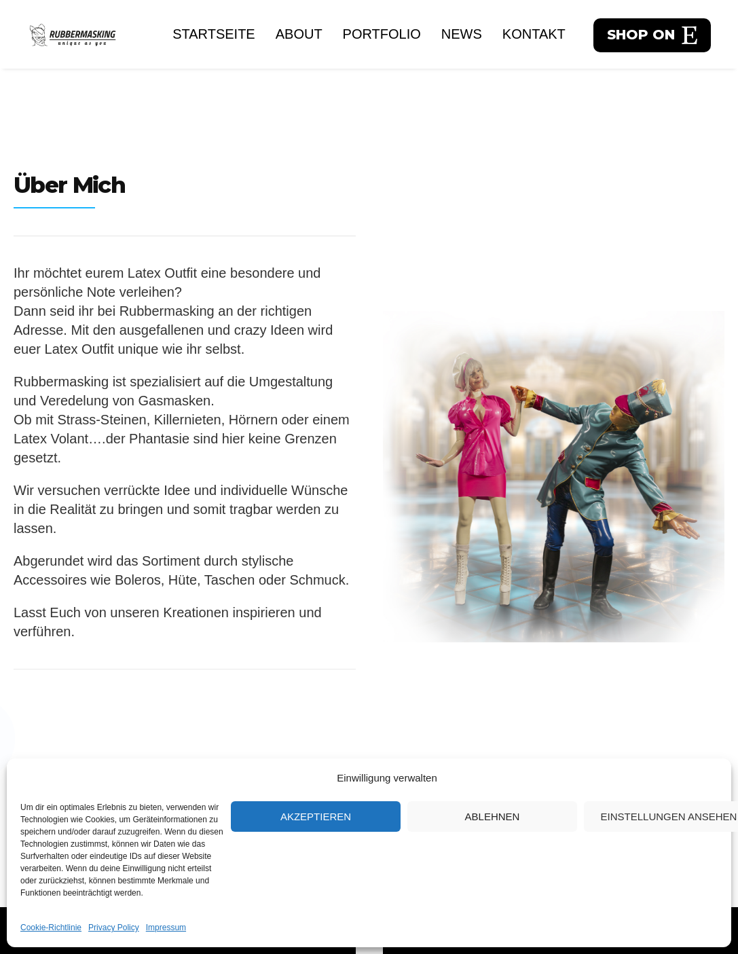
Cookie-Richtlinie (50, 927)
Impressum (166, 927)
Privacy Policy (113, 927)
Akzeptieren (315, 816)
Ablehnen (492, 816)
